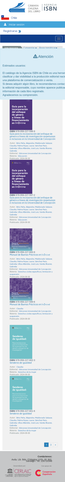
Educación (22, 156)
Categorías (30, 48)
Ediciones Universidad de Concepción (35, 153)
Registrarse (10, 31)
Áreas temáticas (48, 48)
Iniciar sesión (16, 24)
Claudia (19, 308)
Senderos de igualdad (21, 362)
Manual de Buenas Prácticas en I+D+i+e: (30, 254)
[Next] (55, 444)
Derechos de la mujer (27, 372)
